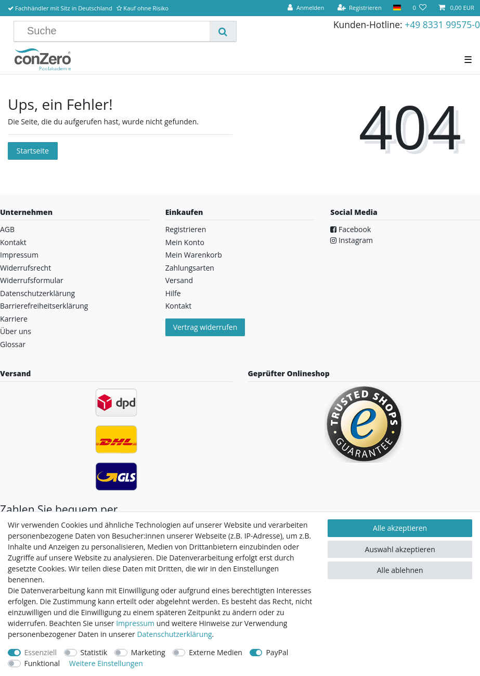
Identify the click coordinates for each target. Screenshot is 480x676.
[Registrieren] (359, 8)
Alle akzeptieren (400, 528)
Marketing (148, 652)
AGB (7, 229)
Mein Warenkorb (193, 255)
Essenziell (40, 652)
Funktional (42, 663)
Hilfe (173, 293)
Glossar (12, 344)
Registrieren (185, 229)
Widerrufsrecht (25, 268)
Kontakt (13, 242)
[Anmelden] (306, 8)
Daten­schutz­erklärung (174, 634)
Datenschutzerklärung (37, 293)
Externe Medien (215, 652)
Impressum (19, 255)
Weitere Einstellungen (106, 663)
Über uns (15, 331)
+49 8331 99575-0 (442, 24)
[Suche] (223, 31)
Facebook (350, 229)
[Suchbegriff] (116, 31)
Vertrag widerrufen (205, 327)
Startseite (33, 151)
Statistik (94, 652)
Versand (179, 280)
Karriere (14, 319)
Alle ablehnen (400, 570)
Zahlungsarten (189, 268)
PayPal (277, 652)
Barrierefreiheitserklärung (44, 306)
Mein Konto (184, 242)
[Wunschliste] (419, 8)
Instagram (351, 240)
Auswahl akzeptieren (400, 549)
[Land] (397, 8)
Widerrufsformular (31, 280)
